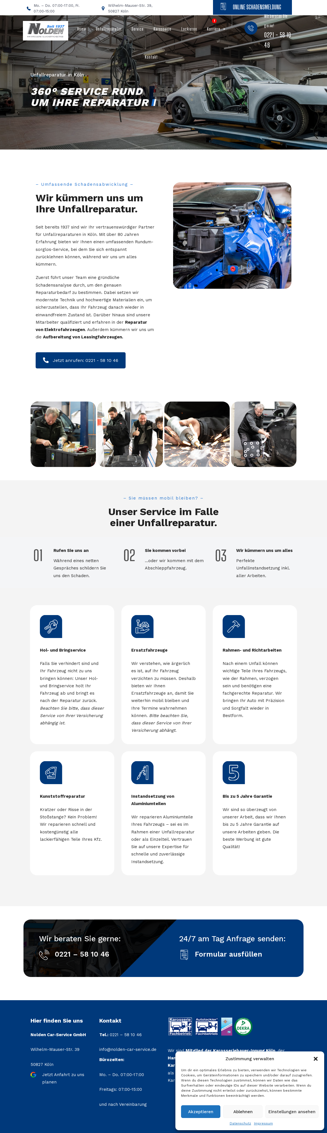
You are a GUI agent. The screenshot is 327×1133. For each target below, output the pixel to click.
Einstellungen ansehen (291, 1111)
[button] (316, 1059)
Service (138, 29)
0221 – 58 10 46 (82, 954)
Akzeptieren (200, 1111)
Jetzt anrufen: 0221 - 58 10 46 (80, 360)
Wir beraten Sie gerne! (277, 31)
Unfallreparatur (109, 29)
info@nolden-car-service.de (127, 1049)
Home (81, 29)
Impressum (263, 1123)
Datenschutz (240, 1123)
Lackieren (189, 29)
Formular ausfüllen (228, 954)
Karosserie (162, 29)
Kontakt (151, 57)
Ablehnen (243, 1111)
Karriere (213, 29)
